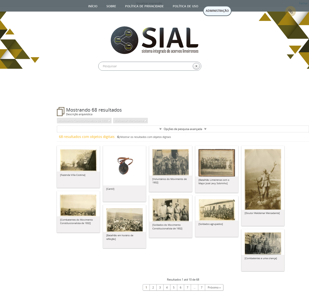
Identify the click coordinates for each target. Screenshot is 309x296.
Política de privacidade (144, 6)
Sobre (111, 6)
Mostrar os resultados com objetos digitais (144, 137)
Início (92, 6)
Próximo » (214, 287)
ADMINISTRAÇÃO (217, 11)
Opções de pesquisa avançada (183, 129)
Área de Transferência (290, 11)
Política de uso (185, 6)
